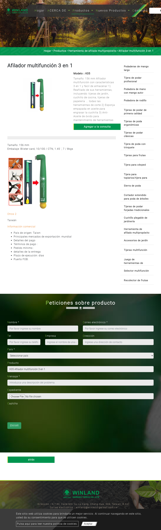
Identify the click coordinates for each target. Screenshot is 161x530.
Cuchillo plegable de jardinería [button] (135, 219)
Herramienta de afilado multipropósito (92, 50)
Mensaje (13, 376)
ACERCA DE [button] (57, 10)
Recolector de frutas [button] (136, 280)
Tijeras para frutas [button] (135, 155)
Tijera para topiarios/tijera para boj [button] (135, 176)
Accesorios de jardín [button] (136, 240)
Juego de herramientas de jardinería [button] (133, 261)
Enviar (14, 425)
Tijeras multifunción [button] (135, 250)
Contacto (140, 10)
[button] (9, 98)
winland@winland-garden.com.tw (97, 507)
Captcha (12, 403)
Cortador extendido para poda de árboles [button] (136, 197)
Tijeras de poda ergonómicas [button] (133, 123)
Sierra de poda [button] (132, 185)
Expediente (14, 389)
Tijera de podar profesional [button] (133, 79)
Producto (13, 362)
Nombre (13, 322)
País (11, 349)
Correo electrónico (95, 322)
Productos (59, 50)
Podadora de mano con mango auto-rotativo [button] (135, 91)
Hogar (40, 10)
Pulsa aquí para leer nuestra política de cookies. (47, 523)
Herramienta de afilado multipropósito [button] (136, 231)
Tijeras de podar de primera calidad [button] (135, 112)
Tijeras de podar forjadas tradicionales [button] (136, 208)
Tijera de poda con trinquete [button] (135, 146)
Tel (9, 335)
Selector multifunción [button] (136, 270)
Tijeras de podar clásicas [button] (133, 134)
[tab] (137, 68)
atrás (31, 459)
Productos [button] (82, 10)
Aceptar (88, 523)
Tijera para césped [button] (135, 164)
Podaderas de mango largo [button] (136, 68)
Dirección (88, 335)
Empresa (50, 335)
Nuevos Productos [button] (111, 10)
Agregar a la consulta (97, 126)
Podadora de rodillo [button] (135, 100)
